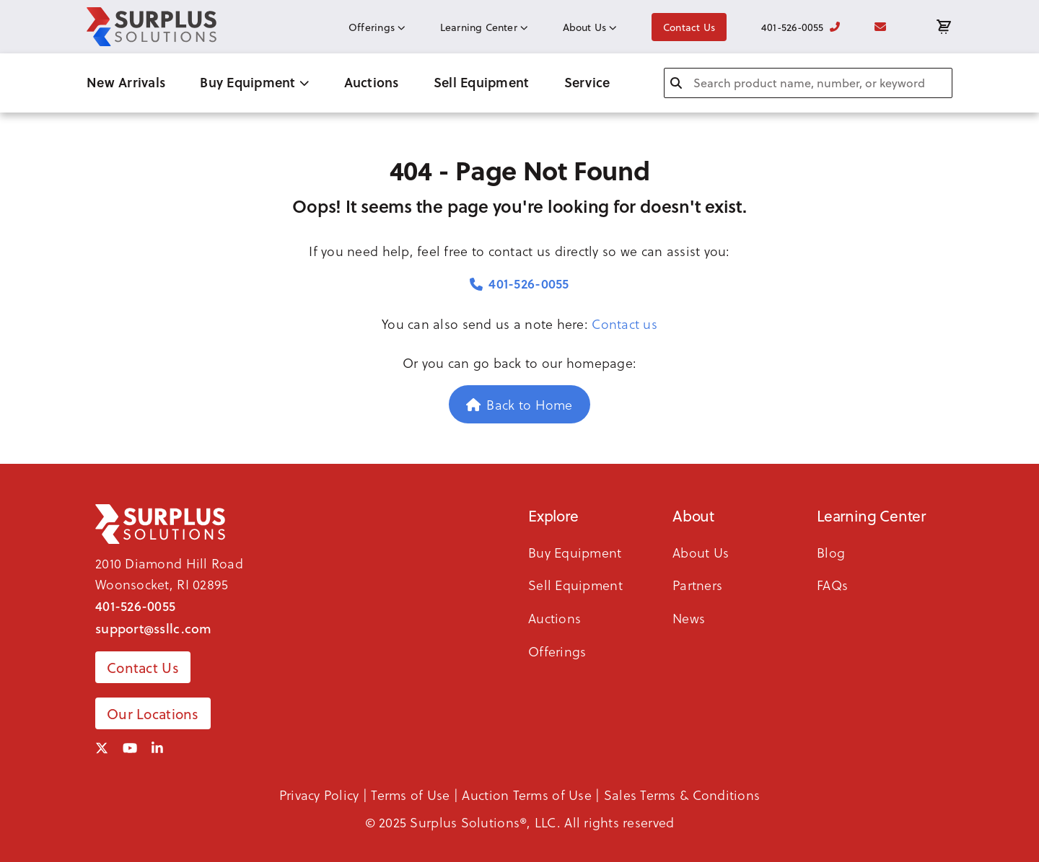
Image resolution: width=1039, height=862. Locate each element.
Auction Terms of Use (526, 794)
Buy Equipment (254, 82)
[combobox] (808, 83)
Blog (831, 552)
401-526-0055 (800, 27)
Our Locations (153, 713)
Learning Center (484, 27)
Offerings (376, 27)
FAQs (832, 584)
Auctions (371, 82)
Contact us (624, 323)
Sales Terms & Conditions (682, 794)
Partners (697, 584)
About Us (590, 27)
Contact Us (689, 27)
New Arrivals (126, 82)
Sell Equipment (482, 82)
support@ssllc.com (153, 628)
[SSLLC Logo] (151, 26)
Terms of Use (410, 794)
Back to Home (519, 404)
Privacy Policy (319, 794)
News (688, 618)
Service (587, 82)
